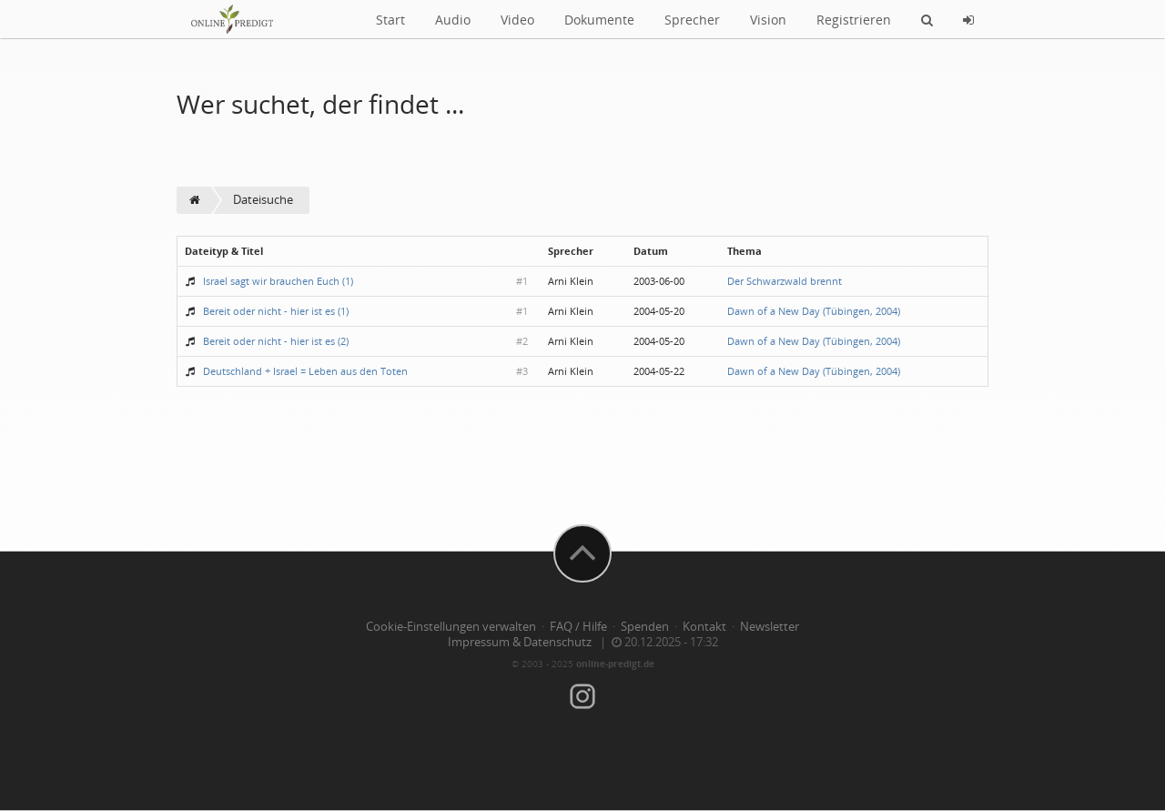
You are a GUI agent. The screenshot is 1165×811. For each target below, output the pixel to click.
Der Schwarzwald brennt (784, 281)
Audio (453, 19)
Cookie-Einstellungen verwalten (451, 626)
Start (390, 19)
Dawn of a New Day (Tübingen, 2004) (813, 311)
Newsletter (769, 626)
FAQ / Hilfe (578, 626)
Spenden (645, 626)
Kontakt (704, 626)
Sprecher (692, 19)
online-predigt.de (615, 663)
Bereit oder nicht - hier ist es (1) (276, 311)
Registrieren (853, 19)
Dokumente (599, 19)
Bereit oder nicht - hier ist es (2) (276, 341)
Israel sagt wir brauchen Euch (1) (278, 281)
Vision (768, 19)
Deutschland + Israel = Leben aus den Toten (305, 371)
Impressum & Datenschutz (520, 642)
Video (517, 19)
